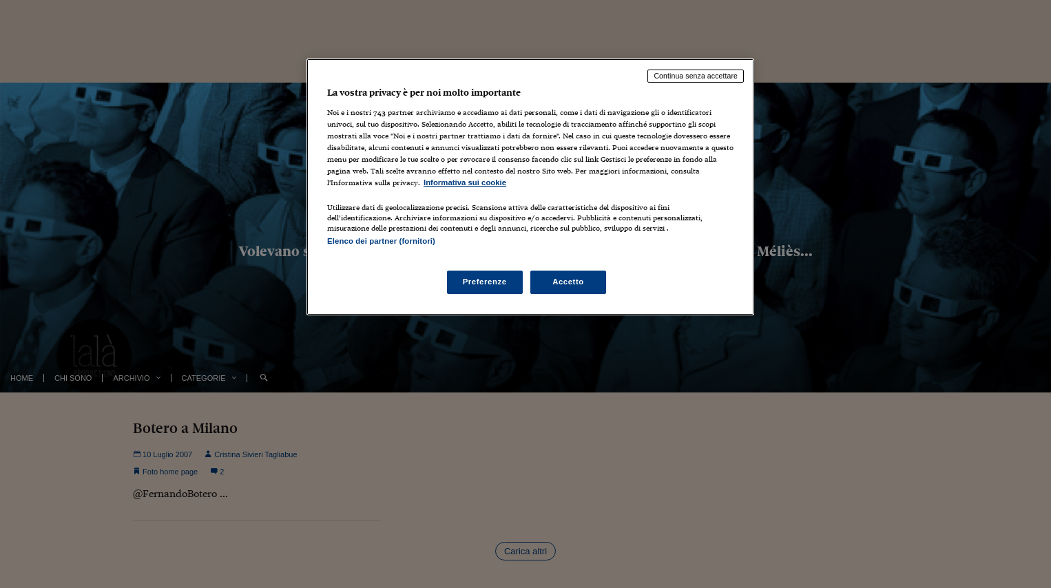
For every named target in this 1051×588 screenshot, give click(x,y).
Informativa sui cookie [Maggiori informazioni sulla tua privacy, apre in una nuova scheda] (465, 182)
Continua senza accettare (696, 76)
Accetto (568, 281)
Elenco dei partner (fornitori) (381, 241)
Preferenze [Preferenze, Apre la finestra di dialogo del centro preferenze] (485, 281)
